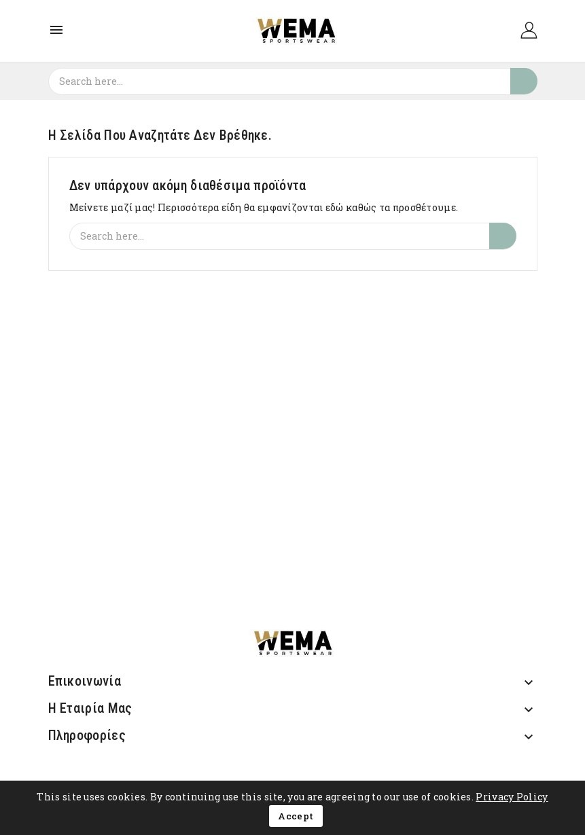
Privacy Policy (512, 796)
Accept (295, 816)
